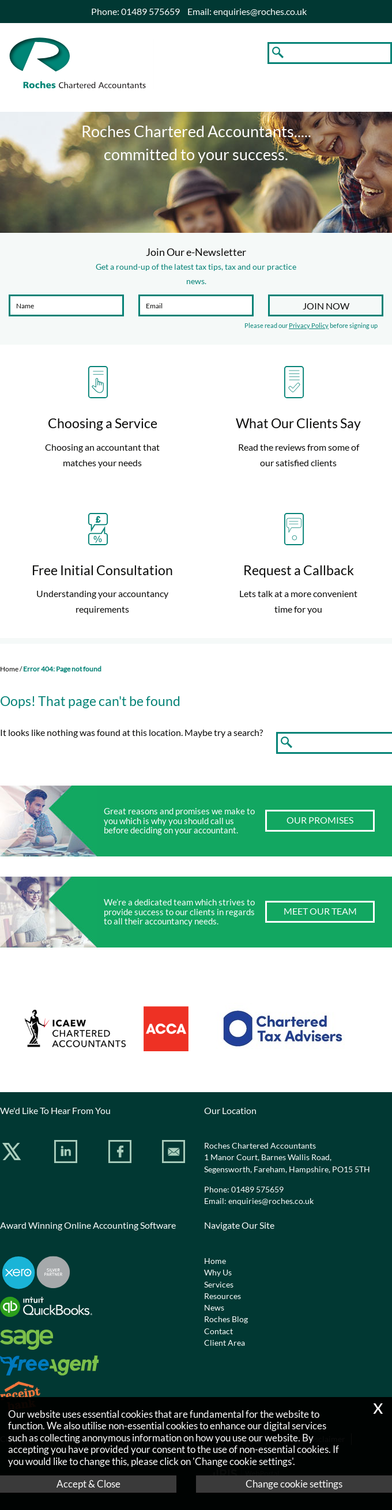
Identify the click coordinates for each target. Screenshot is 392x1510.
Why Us (218, 1272)
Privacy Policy (309, 325)
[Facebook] (121, 1153)
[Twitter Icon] (13, 1153)
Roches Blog (226, 1319)
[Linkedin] (67, 1153)
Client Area (224, 1342)
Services (218, 1284)
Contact (218, 1331)
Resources (222, 1296)
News (214, 1307)
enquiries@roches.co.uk (260, 11)
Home (9, 669)
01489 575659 (257, 1189)
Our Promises (320, 819)
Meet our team (320, 910)
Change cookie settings (294, 1484)
